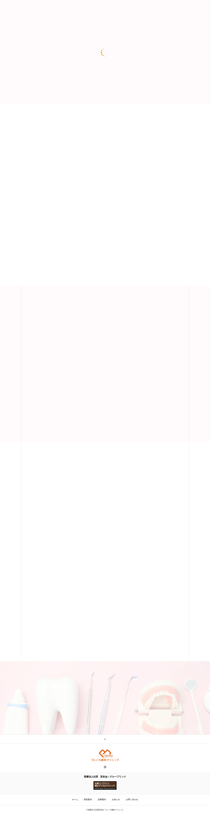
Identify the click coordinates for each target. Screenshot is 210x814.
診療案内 (102, 799)
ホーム (75, 799)
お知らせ (116, 799)
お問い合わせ (132, 799)
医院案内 (88, 799)
